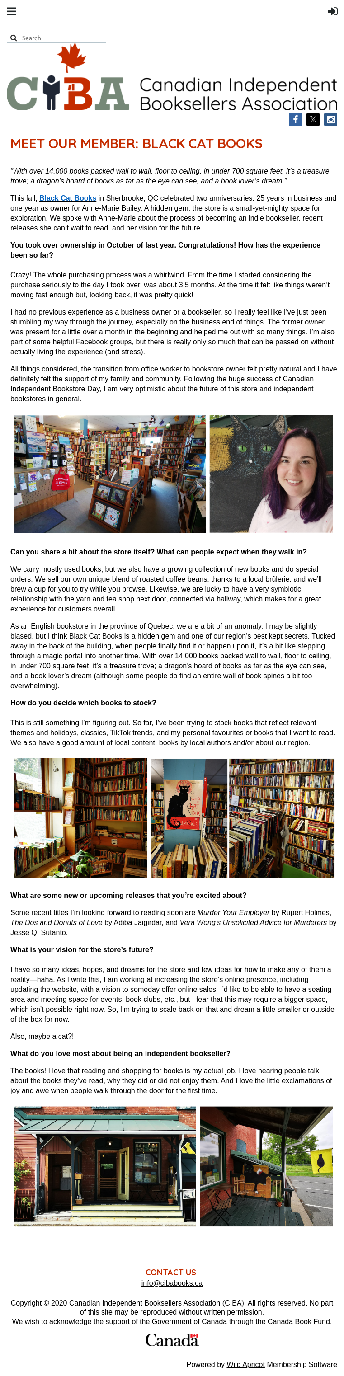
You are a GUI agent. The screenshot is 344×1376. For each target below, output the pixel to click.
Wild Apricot (245, 1364)
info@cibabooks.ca (172, 1283)
